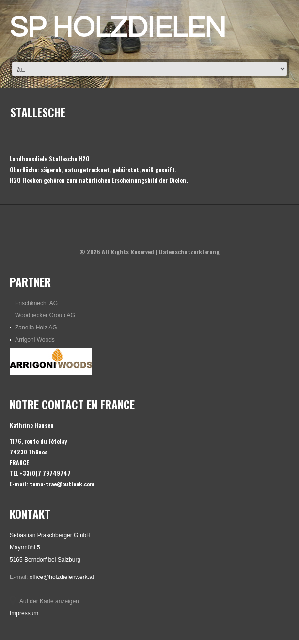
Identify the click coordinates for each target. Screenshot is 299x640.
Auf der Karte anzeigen (49, 601)
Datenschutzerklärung (189, 252)
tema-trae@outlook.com (62, 484)
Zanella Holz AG (36, 327)
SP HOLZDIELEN (118, 28)
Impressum (24, 613)
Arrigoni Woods (35, 339)
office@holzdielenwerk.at (62, 577)
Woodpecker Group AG (45, 315)
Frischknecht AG (36, 303)
